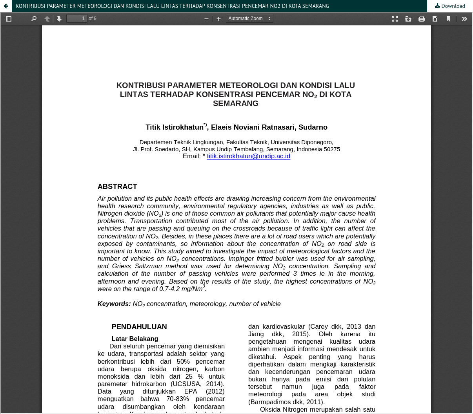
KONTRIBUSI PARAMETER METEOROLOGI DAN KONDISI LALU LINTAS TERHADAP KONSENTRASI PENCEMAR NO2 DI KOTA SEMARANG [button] (172, 5)
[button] (6, 6)
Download (452, 5)
